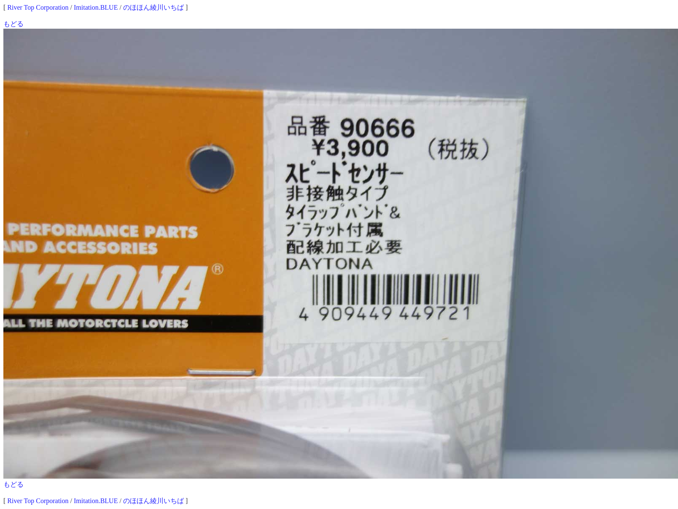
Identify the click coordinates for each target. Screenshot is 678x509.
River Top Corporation (37, 7)
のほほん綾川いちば (153, 7)
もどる (13, 23)
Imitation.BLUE (96, 7)
